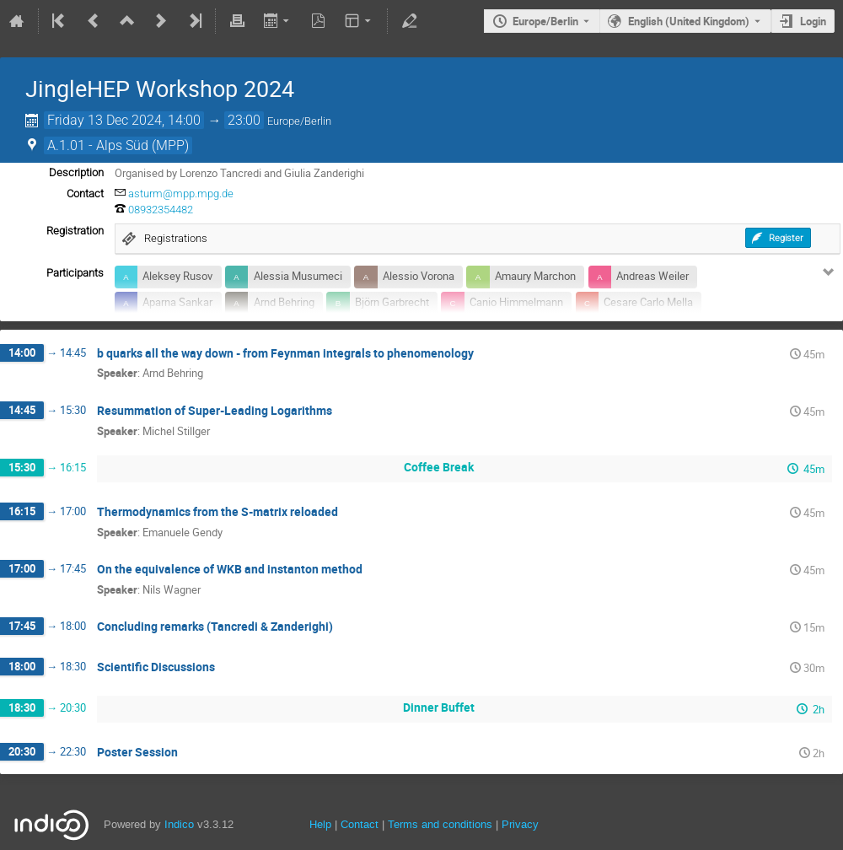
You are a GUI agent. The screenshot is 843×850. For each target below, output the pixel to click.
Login (813, 21)
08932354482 (160, 209)
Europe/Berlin (545, 21)
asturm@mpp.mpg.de (181, 193)
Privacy (520, 824)
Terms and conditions (440, 824)
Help (320, 824)
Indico (179, 824)
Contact (360, 824)
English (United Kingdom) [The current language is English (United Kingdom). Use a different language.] (688, 21)
